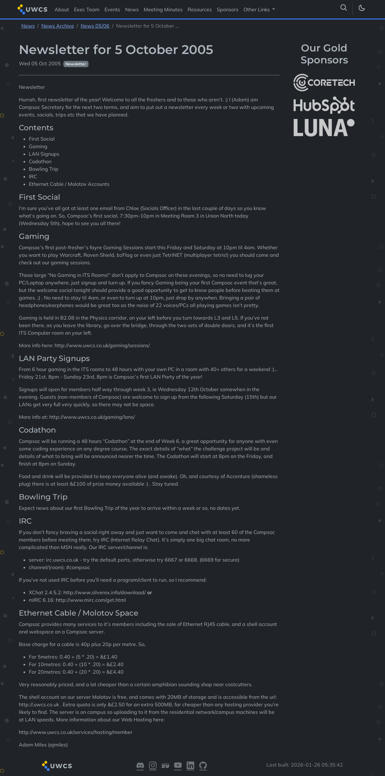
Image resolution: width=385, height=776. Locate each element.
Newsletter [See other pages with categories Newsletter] (76, 64)
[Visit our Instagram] (153, 766)
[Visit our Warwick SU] (165, 766)
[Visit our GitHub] (203, 766)
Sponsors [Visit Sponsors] (227, 9)
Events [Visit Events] (112, 9)
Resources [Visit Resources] (200, 9)
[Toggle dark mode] (361, 9)
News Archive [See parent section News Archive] (57, 26)
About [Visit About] (62, 9)
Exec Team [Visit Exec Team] (86, 9)
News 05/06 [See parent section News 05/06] (95, 26)
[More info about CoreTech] (324, 82)
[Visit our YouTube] (178, 766)
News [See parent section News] (28, 26)
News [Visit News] (132, 9)
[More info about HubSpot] (324, 105)
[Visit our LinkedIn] (190, 766)
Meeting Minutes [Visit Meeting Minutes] (163, 9)
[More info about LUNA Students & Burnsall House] (324, 128)
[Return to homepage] (32, 9)
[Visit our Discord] (140, 766)
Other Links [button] (257, 9)
